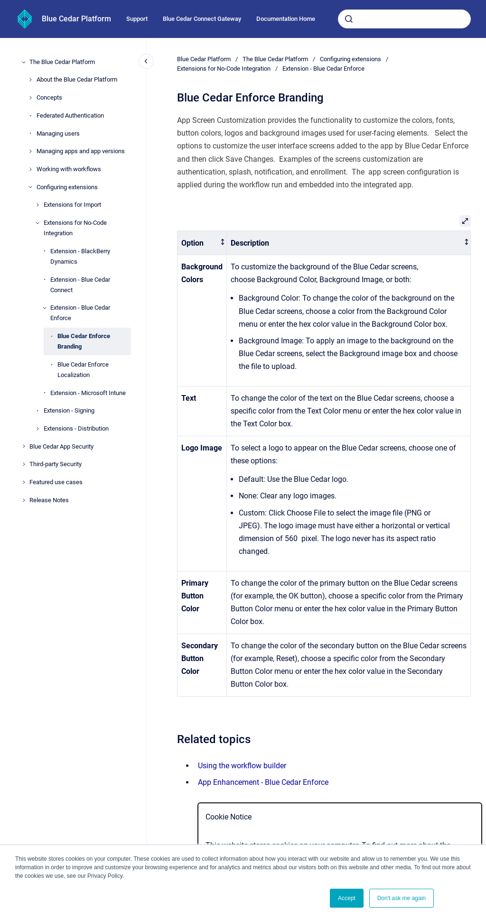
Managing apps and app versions (81, 151)
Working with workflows (69, 169)
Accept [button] (346, 898)
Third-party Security (55, 464)
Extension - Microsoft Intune (88, 392)
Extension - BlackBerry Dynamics (80, 256)
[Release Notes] (24, 500)
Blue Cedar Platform (76, 18)
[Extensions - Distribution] (37, 428)
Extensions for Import (72, 204)
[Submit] (348, 19)
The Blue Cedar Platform (62, 61)
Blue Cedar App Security (61, 446)
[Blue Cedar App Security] (24, 446)
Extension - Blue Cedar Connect (80, 285)
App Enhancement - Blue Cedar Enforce (263, 782)
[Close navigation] (146, 61)
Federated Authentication (70, 115)
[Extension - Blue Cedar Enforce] (44, 308)
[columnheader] (202, 243)
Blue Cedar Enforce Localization (83, 369)
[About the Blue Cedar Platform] (30, 79)
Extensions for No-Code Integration (75, 228)
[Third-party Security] (24, 464)
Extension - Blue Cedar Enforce (80, 313)
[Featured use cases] (24, 482)
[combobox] (404, 19)
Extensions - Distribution (76, 428)
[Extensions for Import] (37, 205)
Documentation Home (285, 18)
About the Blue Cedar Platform (77, 79)
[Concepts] (30, 97)
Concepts (49, 97)
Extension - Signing (69, 410)
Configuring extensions (67, 187)
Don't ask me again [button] (401, 898)
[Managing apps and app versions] (30, 151)
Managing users (58, 133)
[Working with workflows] (30, 169)
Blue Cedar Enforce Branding (83, 341)
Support (137, 18)
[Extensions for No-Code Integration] (37, 223)
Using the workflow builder (242, 765)
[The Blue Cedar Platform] (24, 62)
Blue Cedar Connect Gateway (202, 18)
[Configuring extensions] (30, 187)
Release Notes (49, 500)
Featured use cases (56, 482)
